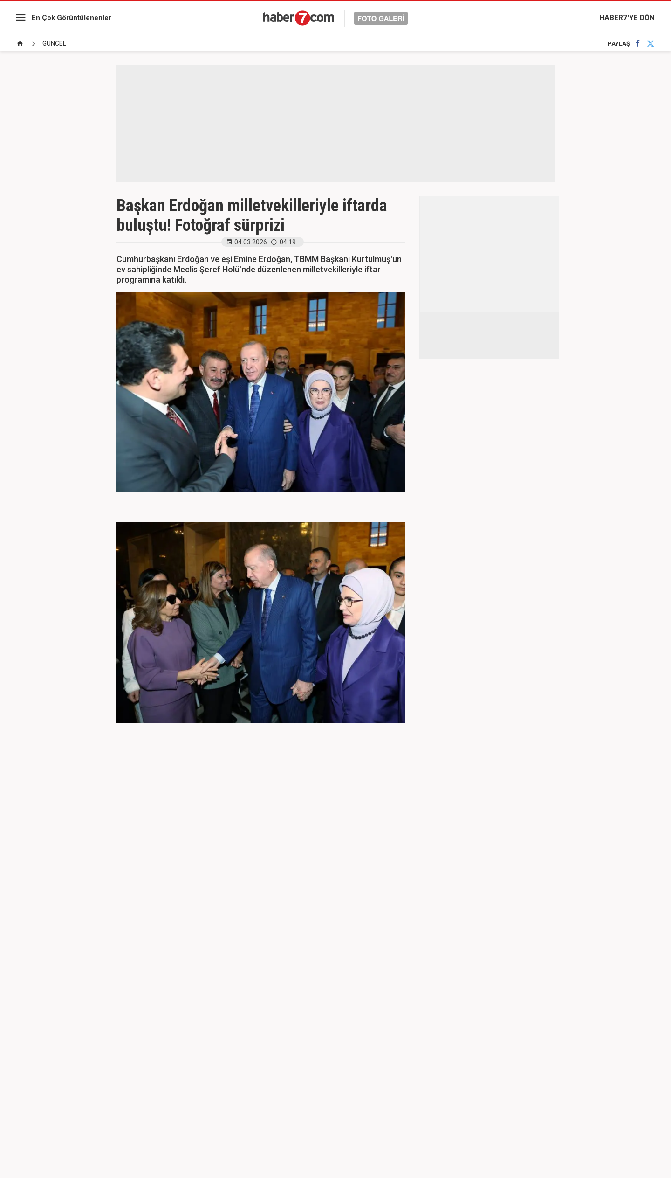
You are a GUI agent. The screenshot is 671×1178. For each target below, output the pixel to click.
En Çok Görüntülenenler (71, 18)
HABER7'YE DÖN (627, 18)
